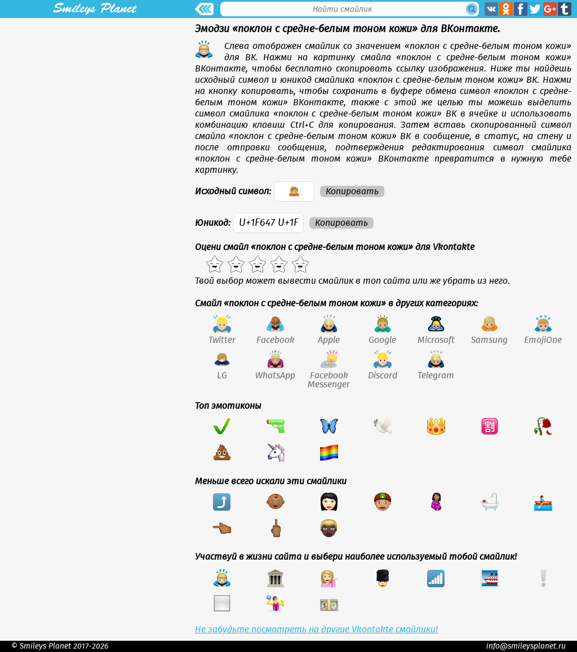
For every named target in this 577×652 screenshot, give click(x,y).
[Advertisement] (94, 97)
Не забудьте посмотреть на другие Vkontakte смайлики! (316, 629)
